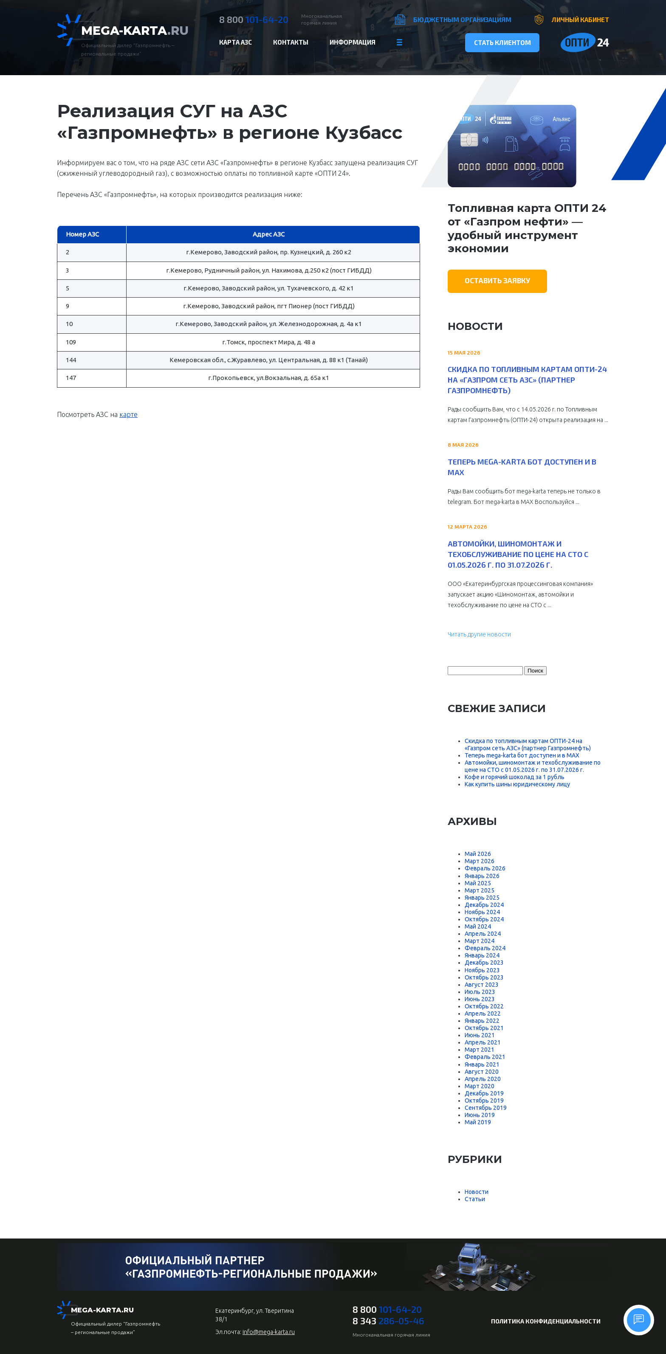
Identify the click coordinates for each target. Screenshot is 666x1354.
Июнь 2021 (480, 1035)
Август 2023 (482, 984)
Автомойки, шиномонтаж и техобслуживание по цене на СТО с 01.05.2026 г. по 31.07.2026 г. (518, 554)
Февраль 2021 (485, 1056)
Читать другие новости (479, 634)
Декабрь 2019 (484, 1093)
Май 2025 (478, 883)
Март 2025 (479, 890)
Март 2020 (479, 1086)
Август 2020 (482, 1071)
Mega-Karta (135, 30)
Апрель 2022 (483, 1013)
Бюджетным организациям (462, 19)
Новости (476, 1191)
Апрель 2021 (483, 1042)
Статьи (475, 1199)
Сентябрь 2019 (486, 1107)
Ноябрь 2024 (482, 912)
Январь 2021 (482, 1064)
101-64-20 (253, 19)
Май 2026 (478, 853)
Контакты (290, 42)
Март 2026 (479, 861)
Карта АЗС (235, 42)
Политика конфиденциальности (546, 1321)
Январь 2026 (482, 876)
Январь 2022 (482, 1020)
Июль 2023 (480, 991)
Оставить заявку (497, 280)
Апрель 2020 (483, 1078)
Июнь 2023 (480, 999)
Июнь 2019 (480, 1115)
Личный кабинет (580, 19)
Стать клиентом (502, 42)
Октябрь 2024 (484, 919)
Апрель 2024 (483, 933)
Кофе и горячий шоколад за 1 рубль (514, 777)
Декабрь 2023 (484, 962)
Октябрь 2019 (484, 1100)
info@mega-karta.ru (269, 1332)
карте (128, 414)
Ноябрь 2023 (482, 970)
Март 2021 (479, 1049)
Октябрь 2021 (484, 1028)
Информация (352, 42)
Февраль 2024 (485, 948)
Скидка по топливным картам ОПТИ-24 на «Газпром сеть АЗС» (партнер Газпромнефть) (527, 379)
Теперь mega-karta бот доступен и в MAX (522, 467)
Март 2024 (479, 940)
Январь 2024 (482, 955)
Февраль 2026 (485, 868)
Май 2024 (478, 926)
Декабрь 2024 (484, 904)
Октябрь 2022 (484, 1006)
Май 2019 (478, 1122)
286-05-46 (388, 1320)
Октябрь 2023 (484, 977)
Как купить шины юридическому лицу (517, 784)
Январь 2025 (482, 897)
